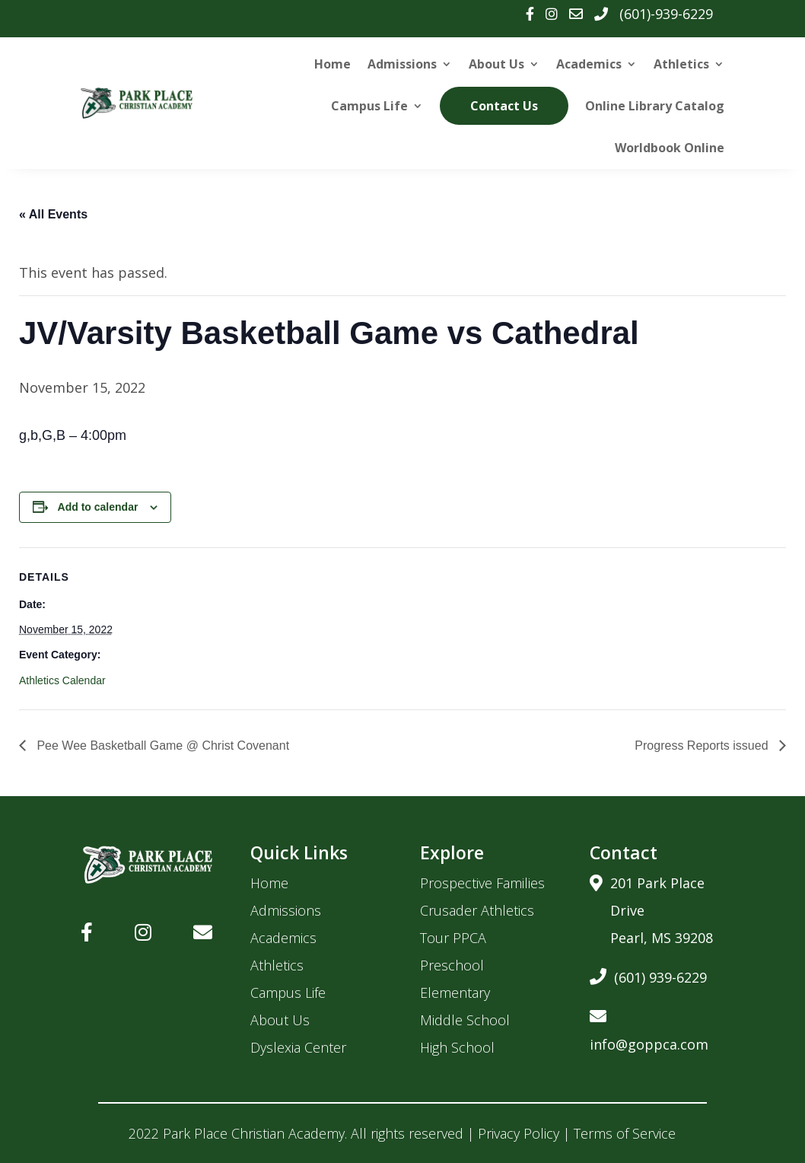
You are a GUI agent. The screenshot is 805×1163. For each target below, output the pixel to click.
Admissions (402, 64)
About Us (496, 64)
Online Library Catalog (654, 105)
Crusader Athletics (477, 910)
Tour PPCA (453, 938)
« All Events (53, 214)
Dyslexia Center (298, 1047)
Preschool (452, 965)
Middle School (465, 1020)
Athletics (681, 64)
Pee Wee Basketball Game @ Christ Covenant (161, 745)
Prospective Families (482, 883)
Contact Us (505, 105)
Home (332, 64)
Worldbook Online (669, 147)
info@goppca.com (649, 1027)
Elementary (455, 992)
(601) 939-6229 (648, 974)
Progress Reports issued (703, 745)
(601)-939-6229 (666, 14)
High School (457, 1047)
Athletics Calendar (62, 680)
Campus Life (370, 105)
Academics (589, 64)
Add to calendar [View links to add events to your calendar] (98, 507)
